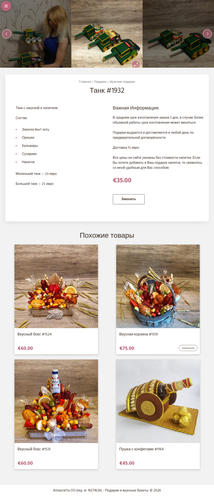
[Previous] (6, 35)
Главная (85, 85)
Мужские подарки (122, 85)
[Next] (207, 35)
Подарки (100, 85)
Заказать (128, 203)
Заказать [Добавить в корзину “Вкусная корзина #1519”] (188, 352)
